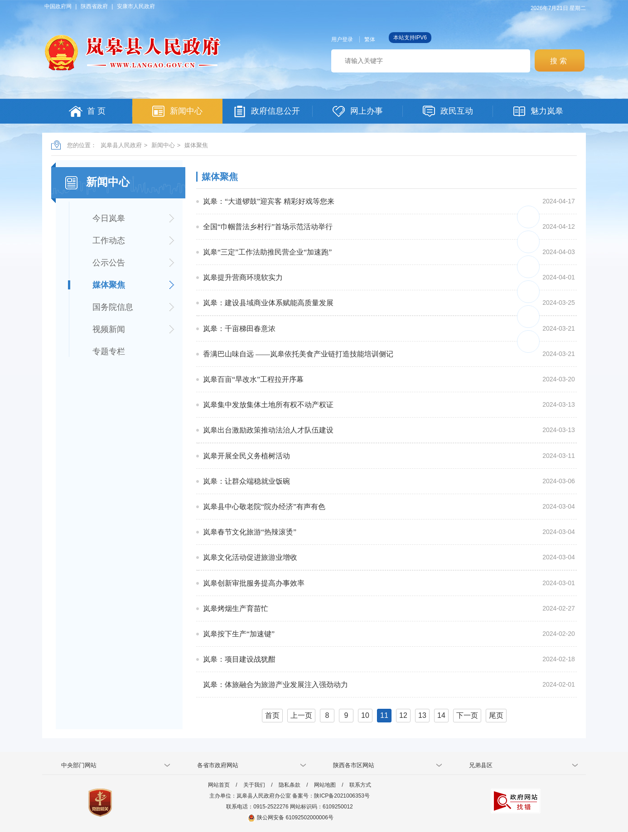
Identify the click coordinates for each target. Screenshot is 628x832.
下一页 (467, 715)
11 (384, 715)
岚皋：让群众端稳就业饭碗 (246, 481)
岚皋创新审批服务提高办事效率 (253, 583)
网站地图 (325, 785)
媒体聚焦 (196, 145)
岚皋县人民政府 (121, 145)
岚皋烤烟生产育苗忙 (235, 608)
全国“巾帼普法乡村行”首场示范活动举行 (268, 227)
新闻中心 (163, 145)
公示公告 (108, 262)
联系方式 (360, 785)
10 (365, 715)
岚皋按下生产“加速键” (239, 634)
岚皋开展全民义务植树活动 (246, 456)
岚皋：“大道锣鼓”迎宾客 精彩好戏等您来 (268, 201)
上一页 (301, 715)
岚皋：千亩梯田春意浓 (239, 328)
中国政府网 (58, 6)
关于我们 (254, 785)
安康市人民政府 (136, 6)
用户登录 (342, 39)
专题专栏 (108, 351)
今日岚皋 (108, 218)
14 (441, 715)
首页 (272, 715)
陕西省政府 (94, 6)
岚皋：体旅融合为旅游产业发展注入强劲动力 (275, 684)
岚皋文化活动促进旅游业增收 (250, 557)
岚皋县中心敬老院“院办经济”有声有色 (264, 506)
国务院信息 (112, 307)
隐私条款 (289, 785)
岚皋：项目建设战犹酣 (239, 659)
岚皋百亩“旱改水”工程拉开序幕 (253, 379)
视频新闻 (108, 329)
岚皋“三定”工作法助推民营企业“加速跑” (267, 252)
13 (422, 715)
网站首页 (219, 785)
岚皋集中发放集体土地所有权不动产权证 (268, 405)
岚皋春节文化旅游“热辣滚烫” (249, 532)
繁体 (369, 39)
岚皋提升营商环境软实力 (243, 277)
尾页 (496, 715)
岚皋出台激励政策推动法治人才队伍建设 (268, 430)
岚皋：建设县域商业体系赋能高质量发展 (268, 303)
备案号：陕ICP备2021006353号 (331, 796)
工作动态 (108, 240)
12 (403, 715)
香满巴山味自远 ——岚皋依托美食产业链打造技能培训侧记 (298, 354)
